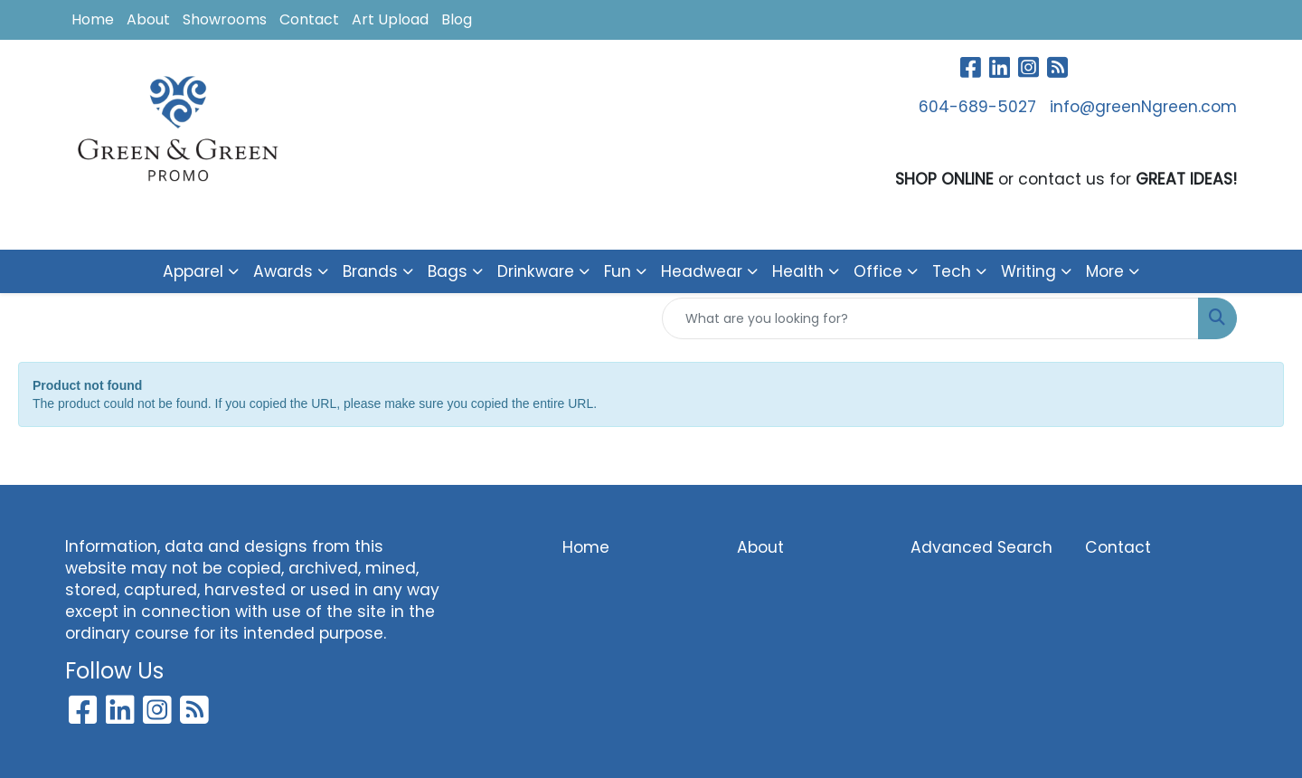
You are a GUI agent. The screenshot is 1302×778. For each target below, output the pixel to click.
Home (92, 19)
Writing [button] (1028, 271)
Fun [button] (617, 271)
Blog (456, 19)
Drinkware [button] (535, 271)
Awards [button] (283, 271)
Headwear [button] (701, 271)
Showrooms (225, 19)
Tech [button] (951, 271)
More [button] (1105, 271)
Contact (309, 19)
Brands (370, 271)
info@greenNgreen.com (1143, 107)
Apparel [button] (193, 271)
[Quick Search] (930, 318)
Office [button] (878, 271)
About (148, 19)
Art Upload (390, 19)
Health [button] (798, 271)
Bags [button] (447, 271)
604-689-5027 (977, 107)
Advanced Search (981, 547)
